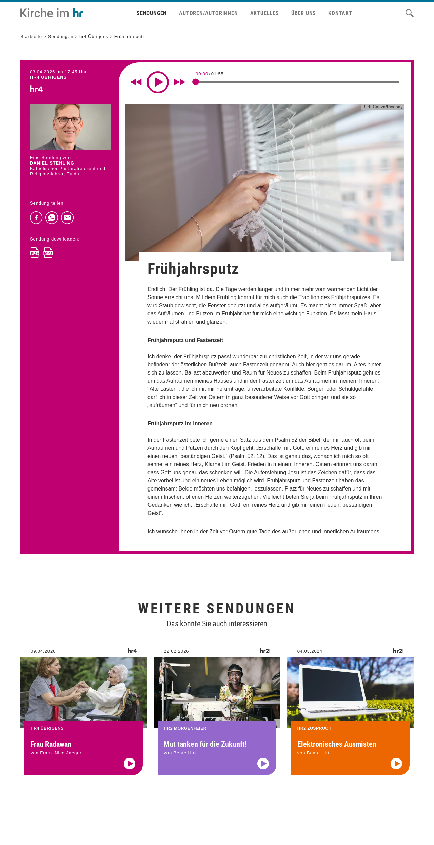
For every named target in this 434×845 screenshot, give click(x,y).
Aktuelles (264, 13)
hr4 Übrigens (93, 36)
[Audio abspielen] (129, 776)
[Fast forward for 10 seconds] (179, 82)
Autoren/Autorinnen (208, 13)
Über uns (303, 13)
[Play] (158, 82)
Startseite (31, 36)
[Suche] (410, 13)
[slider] (195, 81)
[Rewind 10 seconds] (136, 82)
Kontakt (340, 13)
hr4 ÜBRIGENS (48, 77)
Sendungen (152, 13)
